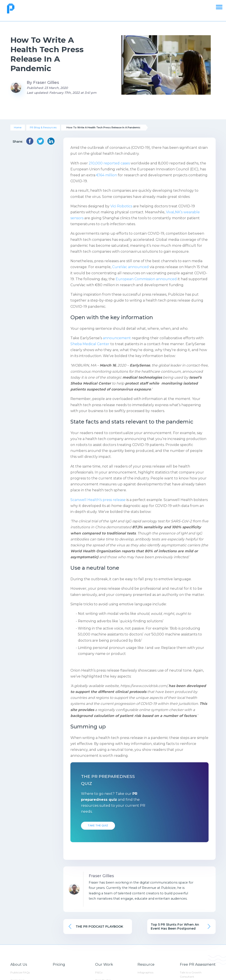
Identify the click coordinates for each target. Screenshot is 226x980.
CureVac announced (130, 267)
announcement (116, 338)
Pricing (59, 964)
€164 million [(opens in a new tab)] (106, 175)
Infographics (145, 972)
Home (17, 127)
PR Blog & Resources (43, 127)
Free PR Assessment (198, 964)
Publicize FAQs (20, 972)
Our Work (104, 964)
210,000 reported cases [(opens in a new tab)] (109, 163)
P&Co (98, 972)
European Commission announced (146, 279)
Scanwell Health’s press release (98, 500)
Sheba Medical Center (89, 344)
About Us (18, 964)
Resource (145, 964)
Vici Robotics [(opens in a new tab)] (121, 206)
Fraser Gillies (46, 82)
